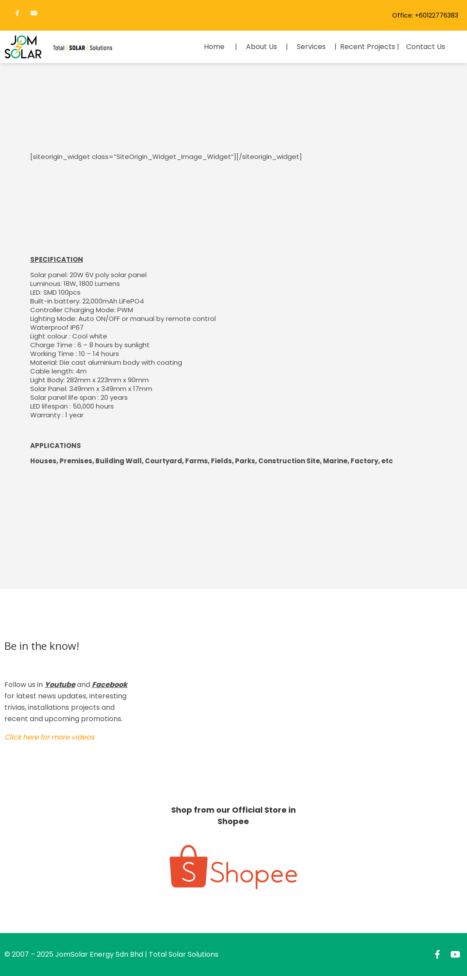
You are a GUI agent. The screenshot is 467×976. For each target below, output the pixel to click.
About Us (261, 47)
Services (311, 47)
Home (214, 47)
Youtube (60, 685)
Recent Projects (367, 47)
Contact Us (425, 47)
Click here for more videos (49, 737)
